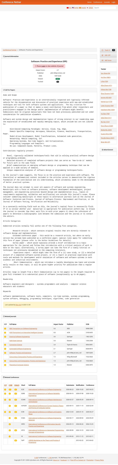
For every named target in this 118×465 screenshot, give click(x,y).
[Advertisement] (59, 28)
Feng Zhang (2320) (107, 126)
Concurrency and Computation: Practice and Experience (27, 361)
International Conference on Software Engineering (45, 389)
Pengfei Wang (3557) (107, 138)
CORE (10, 385)
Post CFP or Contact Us (78, 460)
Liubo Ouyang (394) (107, 106)
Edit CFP (106, 55)
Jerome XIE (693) (106, 98)
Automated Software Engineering (20, 349)
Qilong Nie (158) (106, 89)
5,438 (36, 458)
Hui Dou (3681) (106, 77)
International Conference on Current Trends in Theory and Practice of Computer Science (46, 407)
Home (89, 2)
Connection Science (15, 345)
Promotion (90, 460)
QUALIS (16, 385)
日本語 (91, 8)
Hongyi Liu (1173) (106, 102)
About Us (56, 460)
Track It (108, 50)
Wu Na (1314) (105, 122)
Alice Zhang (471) (106, 85)
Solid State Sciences (15, 341)
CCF (5, 385)
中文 (70, 8)
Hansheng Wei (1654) (108, 110)
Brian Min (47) (105, 142)
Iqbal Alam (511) (106, 118)
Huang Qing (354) (106, 134)
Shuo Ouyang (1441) (107, 94)
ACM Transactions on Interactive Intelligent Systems (26, 333)
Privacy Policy (99, 460)
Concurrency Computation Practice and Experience (25, 357)
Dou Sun (18, 305)
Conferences (97, 2)
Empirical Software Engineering (19, 337)
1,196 (49, 458)
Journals (107, 2)
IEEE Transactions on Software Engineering (23, 329)
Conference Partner (10, 50)
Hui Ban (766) (105, 114)
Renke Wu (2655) (106, 130)
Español (83, 8)
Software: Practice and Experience (20, 353)
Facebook (63, 460)
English (76, 8)
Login (113, 2)
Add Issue (106, 60)
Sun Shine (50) (105, 73)
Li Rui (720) (104, 81)
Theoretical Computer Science (19, 365)
